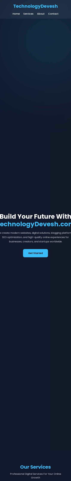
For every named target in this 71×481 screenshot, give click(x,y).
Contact (53, 13)
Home (16, 13)
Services (28, 13)
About (41, 13)
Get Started (35, 253)
